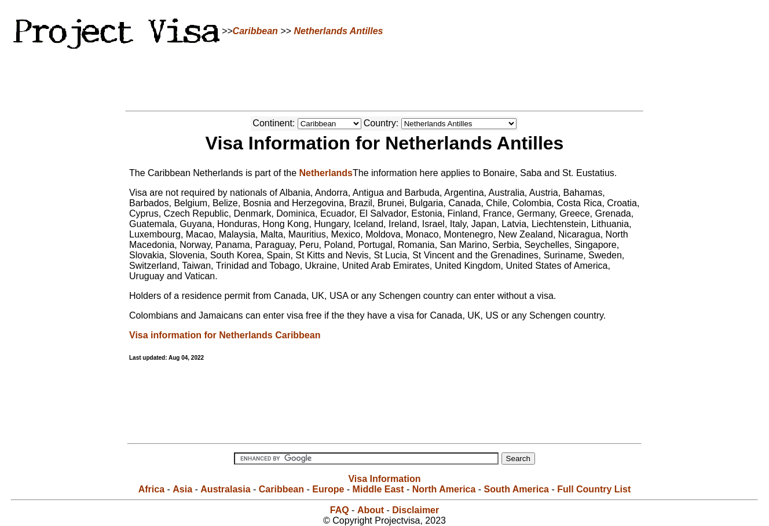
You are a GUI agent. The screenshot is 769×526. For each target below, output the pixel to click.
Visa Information (384, 479)
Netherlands (326, 173)
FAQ (339, 510)
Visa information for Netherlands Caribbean (224, 335)
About (370, 510)
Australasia (225, 489)
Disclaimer (415, 510)
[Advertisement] (384, 78)
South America (516, 489)
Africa (151, 489)
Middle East (378, 489)
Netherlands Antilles (338, 31)
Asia (182, 489)
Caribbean (255, 31)
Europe (328, 489)
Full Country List (594, 489)
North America (444, 489)
